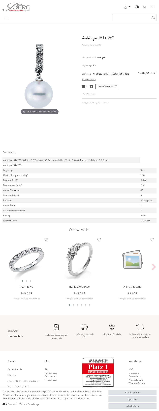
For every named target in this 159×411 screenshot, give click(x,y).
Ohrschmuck (51, 376)
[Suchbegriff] (131, 17)
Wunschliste (89, 93)
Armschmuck (51, 372)
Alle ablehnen (132, 406)
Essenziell (12, 404)
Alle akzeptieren (132, 392)
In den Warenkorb (107, 86)
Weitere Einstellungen (29, 404)
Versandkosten (89, 79)
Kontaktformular (15, 369)
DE (152, 7)
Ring (47, 369)
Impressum (133, 372)
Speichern (132, 399)
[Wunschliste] (136, 7)
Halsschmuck (51, 379)
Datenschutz (134, 376)
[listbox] (26, 260)
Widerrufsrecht (135, 379)
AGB (130, 369)
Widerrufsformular (137, 383)
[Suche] (153, 17)
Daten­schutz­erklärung (56, 398)
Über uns (11, 375)
